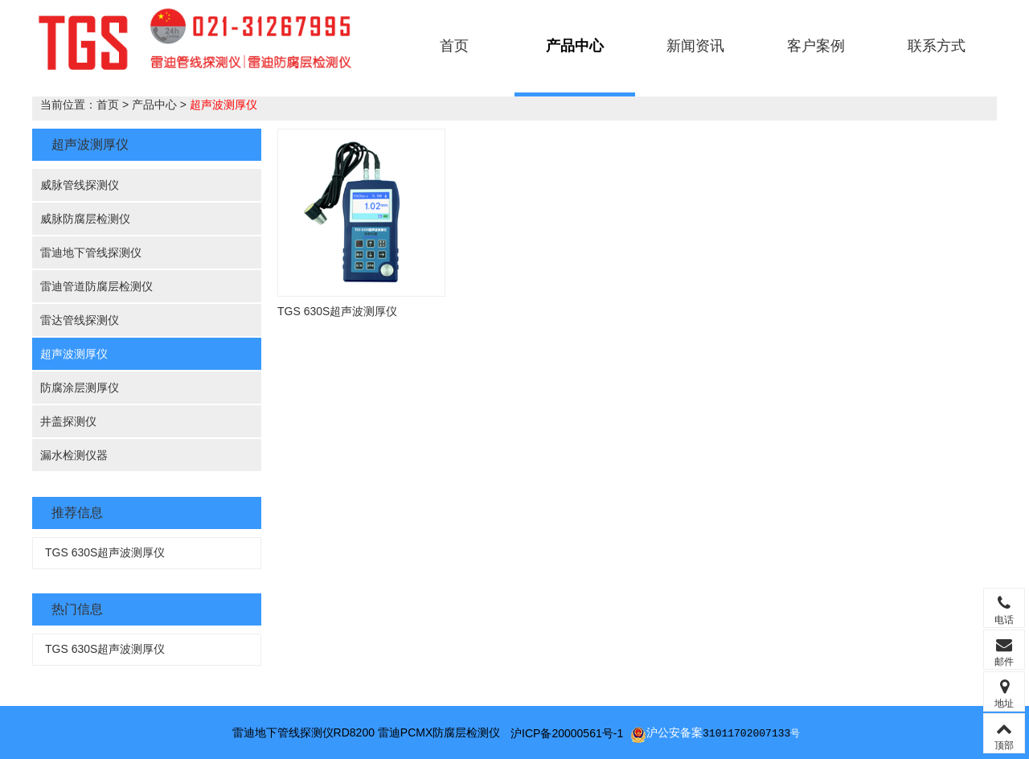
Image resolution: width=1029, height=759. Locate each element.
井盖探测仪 (68, 421)
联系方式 (936, 46)
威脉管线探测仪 (79, 184)
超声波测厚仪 (223, 104)
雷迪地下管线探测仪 (90, 252)
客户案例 (816, 46)
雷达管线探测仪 (79, 320)
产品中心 (575, 46)
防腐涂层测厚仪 (79, 387)
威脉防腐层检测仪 (85, 218)
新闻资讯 (695, 46)
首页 (454, 46)
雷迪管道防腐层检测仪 (96, 286)
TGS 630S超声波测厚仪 (105, 552)
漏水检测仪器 (74, 455)
